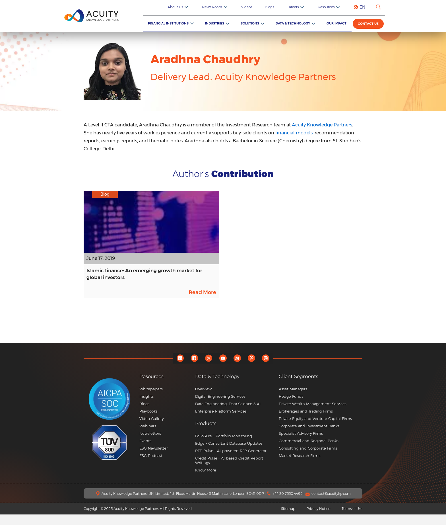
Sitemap (288, 519)
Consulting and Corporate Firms (308, 458)
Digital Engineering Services (220, 407)
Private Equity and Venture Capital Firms (315, 429)
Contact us (369, 24)
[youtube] (223, 369)
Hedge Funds (291, 407)
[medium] (239, 369)
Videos (266, 7)
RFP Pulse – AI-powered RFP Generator (231, 461)
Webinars (147, 436)
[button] (234, 434)
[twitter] (207, 369)
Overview (203, 399)
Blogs (284, 7)
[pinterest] (254, 369)
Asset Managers (293, 399)
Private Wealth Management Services (312, 414)
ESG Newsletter (153, 458)
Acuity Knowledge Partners (322, 125)
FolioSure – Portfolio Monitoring (223, 446)
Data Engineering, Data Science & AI (228, 414)
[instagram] (270, 369)
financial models (294, 133)
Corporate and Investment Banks (309, 436)
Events (145, 451)
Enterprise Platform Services (221, 421)
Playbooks (148, 421)
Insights (146, 407)
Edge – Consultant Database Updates (229, 454)
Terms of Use (352, 519)
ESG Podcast (150, 466)
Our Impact (339, 23)
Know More (205, 480)
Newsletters (150, 444)
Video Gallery (151, 429)
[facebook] (192, 369)
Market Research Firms (299, 466)
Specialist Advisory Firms (301, 444)
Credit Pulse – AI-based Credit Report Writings (229, 470)
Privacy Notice (318, 519)
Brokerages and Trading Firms (306, 421)
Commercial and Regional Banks (308, 451)
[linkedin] (176, 369)
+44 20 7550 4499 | (289, 504)
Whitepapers (151, 399)
